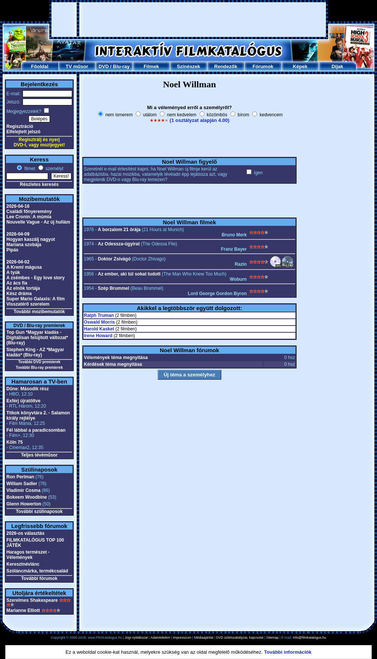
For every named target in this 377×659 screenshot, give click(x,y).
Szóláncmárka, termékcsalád (37, 571)
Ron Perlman (20, 476)
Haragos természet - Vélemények (28, 554)
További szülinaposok (39, 511)
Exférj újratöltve (23, 400)
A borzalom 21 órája (119, 229)
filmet (29, 168)
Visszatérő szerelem (28, 304)
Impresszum (182, 637)
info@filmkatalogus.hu (309, 637)
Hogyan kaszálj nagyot (30, 239)
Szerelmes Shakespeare (32, 600)
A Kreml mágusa (24, 267)
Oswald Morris (99, 322)
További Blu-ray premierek (39, 367)
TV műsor (77, 66)
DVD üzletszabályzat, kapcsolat (239, 637)
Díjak (337, 66)
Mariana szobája (23, 244)
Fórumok (263, 66)
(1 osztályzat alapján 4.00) (199, 120)
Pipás (12, 250)
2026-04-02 (17, 262)
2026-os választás (25, 533)
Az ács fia (16, 283)
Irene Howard (98, 335)
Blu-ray (121, 66)
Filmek (151, 66)
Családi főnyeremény (29, 211)
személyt (54, 168)
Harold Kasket (99, 329)
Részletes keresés (39, 184)
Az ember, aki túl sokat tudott (129, 274)
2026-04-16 (17, 206)
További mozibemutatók (39, 311)
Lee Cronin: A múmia (28, 216)
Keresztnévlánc (22, 564)
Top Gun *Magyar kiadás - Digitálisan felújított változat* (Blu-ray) (37, 337)
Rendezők (225, 66)
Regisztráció (19, 126)
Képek (300, 66)
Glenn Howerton (23, 504)
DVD (103, 66)
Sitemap (272, 637)
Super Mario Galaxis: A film (35, 298)
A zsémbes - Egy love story (35, 277)
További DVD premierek (39, 362)
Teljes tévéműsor (39, 455)
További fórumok (39, 578)
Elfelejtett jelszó (23, 131)
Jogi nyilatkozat (136, 637)
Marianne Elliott (23, 610)
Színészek (188, 66)
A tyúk (13, 272)
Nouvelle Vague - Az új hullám (38, 222)
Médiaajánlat (203, 637)
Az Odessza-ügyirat (118, 244)
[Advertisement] (188, 19)
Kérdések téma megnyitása (113, 364)
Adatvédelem (160, 637)
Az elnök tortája (23, 288)
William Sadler (21, 483)
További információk (288, 652)
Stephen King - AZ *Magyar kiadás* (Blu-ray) (35, 352)
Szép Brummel (113, 288)
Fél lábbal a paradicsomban (35, 430)
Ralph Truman (99, 315)
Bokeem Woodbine (26, 497)
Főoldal (39, 66)
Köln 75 (14, 442)
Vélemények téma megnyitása (116, 357)
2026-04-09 (17, 234)
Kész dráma (19, 293)
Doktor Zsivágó (114, 259)
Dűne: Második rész (27, 388)
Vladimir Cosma (23, 490)
